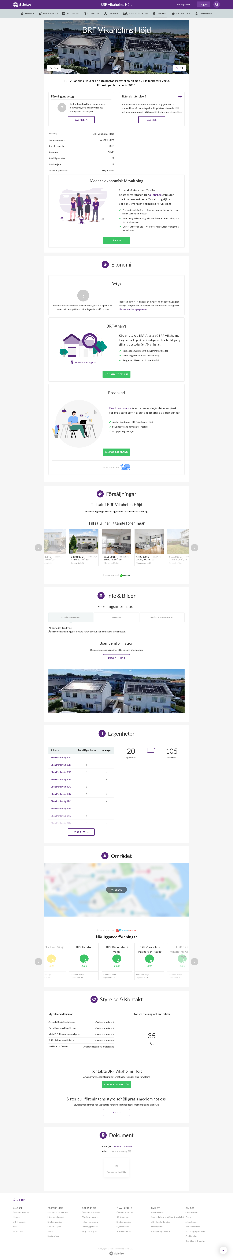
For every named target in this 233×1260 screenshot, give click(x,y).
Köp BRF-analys (158, 1212)
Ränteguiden (122, 1217)
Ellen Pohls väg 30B (61, 764)
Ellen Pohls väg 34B (61, 823)
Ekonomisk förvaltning (58, 1212)
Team (188, 1217)
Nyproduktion (122, 1226)
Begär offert (53, 1236)
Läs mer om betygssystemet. (133, 309)
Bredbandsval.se (120, 408)
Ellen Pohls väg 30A (61, 757)
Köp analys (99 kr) (116, 374)
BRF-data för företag (160, 1222)
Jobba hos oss (192, 1222)
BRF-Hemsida (19, 1222)
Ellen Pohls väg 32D (61, 808)
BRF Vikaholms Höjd (117, 4)
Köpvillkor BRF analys (195, 1241)
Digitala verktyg (55, 1222)
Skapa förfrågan (89, 1231)
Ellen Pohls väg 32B (61, 793)
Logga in (203, 4)
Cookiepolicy (191, 1236)
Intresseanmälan (124, 1231)
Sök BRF (19, 1200)
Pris (15, 1226)
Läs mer (81, 120)
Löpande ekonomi (56, 1217)
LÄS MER (152, 120)
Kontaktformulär (116, 1084)
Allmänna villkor (192, 1226)
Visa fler (81, 832)
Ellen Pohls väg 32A (61, 786)
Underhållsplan (54, 1226)
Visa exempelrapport (85, 362)
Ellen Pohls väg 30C (61, 772)
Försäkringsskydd (90, 1217)
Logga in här (116, 658)
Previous (38, 547)
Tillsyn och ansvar (90, 1222)
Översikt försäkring (91, 1212)
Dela (54, 68)
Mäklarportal (157, 1226)
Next (194, 547)
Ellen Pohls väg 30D (61, 779)
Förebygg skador (89, 1226)
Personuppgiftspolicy (195, 1231)
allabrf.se (155, 194)
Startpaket (18, 1231)
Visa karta (116, 889)
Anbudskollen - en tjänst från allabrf (167, 1217)
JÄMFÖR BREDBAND (116, 452)
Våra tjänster (184, 4)
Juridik (50, 1231)
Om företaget (191, 1212)
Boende (117, 1146)
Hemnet (17, 1217)
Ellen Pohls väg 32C (61, 801)
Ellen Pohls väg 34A (61, 815)
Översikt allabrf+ (21, 1212)
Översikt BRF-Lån (124, 1212)
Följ (179, 68)
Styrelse (128, 1146)
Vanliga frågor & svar (160, 1231)
